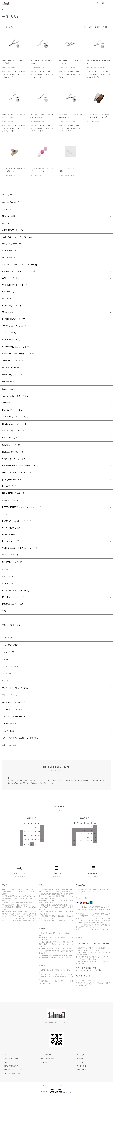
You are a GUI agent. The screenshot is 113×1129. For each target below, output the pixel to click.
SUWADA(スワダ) (10, 390)
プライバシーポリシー (10, 1106)
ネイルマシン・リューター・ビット (18, 746)
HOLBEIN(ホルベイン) (12, 572)
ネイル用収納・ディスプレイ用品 (17, 730)
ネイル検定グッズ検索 (12, 667)
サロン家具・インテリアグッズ (16, 738)
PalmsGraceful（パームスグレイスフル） (20, 479)
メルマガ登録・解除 (45, 1091)
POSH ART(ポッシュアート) (14, 580)
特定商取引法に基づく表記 (11, 1103)
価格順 (97, 27)
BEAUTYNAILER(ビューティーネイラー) (20, 538)
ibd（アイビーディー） (12, 246)
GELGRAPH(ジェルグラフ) (14, 345)
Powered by (56, 1124)
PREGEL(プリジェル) (12, 544)
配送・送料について (9, 1091)
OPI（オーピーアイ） (12, 282)
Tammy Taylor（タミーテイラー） (17, 406)
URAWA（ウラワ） (10, 261)
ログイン (78, 1095)
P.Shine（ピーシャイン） (13, 516)
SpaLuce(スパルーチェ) (12, 375)
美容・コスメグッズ (11, 647)
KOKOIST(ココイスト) (12, 310)
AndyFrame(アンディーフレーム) (17, 239)
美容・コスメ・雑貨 (11, 778)
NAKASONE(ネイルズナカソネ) (16, 450)
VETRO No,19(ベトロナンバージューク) (20, 564)
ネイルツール (8, 707)
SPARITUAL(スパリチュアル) (15, 367)
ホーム (4, 9)
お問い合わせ (79, 1103)
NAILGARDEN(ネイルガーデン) (16, 442)
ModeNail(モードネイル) (13, 617)
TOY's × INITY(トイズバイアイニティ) (19, 428)
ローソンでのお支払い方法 (87, 1001)
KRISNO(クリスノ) (10, 295)
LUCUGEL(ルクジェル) (12, 624)
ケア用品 (6, 683)
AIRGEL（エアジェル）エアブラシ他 (18, 275)
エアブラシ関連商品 (11, 754)
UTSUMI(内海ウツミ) (11, 253)
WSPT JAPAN (8, 413)
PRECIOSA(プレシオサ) (13, 202)
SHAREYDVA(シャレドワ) (14, 323)
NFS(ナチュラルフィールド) (14, 435)
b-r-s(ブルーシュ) (10, 551)
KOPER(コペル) (9, 303)
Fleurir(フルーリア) (10, 558)
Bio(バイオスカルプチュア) (14, 472)
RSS (40, 1095)
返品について (6, 1095)
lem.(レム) (6, 631)
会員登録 (78, 1091)
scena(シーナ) (8, 210)
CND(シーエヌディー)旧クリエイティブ (20, 359)
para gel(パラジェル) (11, 494)
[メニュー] (109, 3)
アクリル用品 (8, 699)
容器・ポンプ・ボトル (12, 722)
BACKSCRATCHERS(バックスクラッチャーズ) (23, 486)
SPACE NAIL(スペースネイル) (15, 383)
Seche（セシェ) (9, 398)
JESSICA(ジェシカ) (11, 337)
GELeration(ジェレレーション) (15, 353)
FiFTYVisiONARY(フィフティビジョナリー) (21, 523)
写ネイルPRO (8, 317)
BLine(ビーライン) (10, 500)
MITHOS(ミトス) (9, 595)
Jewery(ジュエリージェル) (14, 330)
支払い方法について (9, 1099)
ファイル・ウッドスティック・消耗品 (19, 715)
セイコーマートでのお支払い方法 (89, 1003)
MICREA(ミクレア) (10, 588)
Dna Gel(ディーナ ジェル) (13, 420)
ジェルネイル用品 (10, 675)
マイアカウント (80, 1088)
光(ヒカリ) (12, 9)
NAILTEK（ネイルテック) (13, 458)
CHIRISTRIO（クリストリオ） (16, 289)
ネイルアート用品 (10, 762)
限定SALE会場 (8, 218)
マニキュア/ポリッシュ (12, 691)
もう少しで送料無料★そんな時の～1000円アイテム (25, 770)
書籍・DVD (7, 225)
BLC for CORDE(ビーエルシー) (16, 508)
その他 (5, 639)
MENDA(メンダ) (9, 603)
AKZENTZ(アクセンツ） (13, 232)
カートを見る (79, 1099)
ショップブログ (43, 1088)
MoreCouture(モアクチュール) (15, 611)
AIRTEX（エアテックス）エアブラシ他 (19, 268)
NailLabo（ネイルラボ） (13, 465)
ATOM (45, 1095)
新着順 (105, 27)
